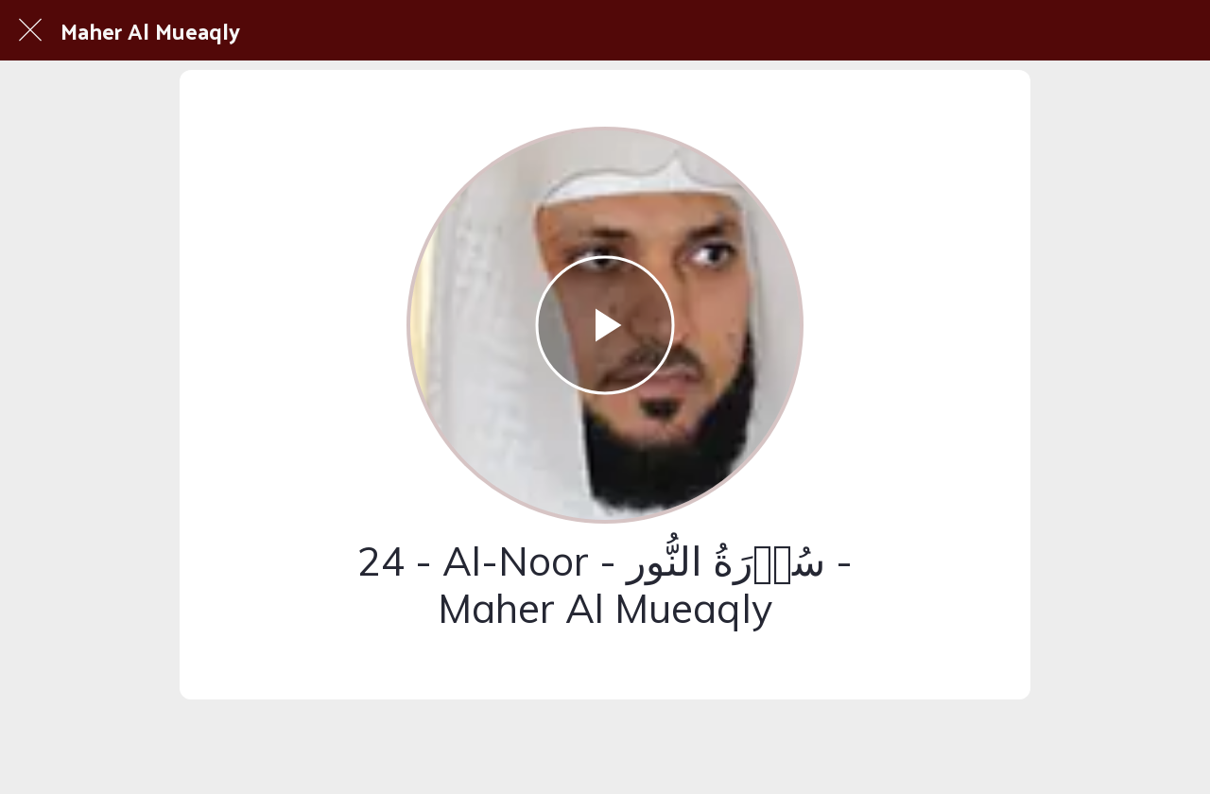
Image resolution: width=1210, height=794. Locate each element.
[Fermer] (30, 30)
